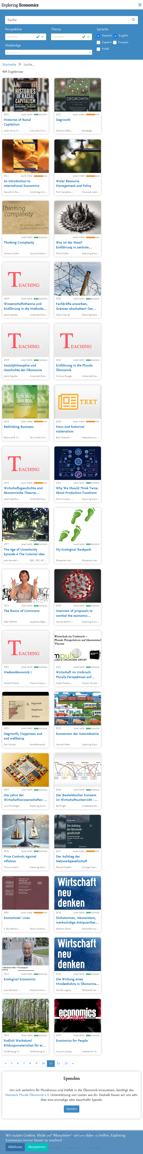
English (123, 35)
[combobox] (48, 52)
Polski (105, 48)
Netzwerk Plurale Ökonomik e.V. (27, 1095)
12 (58, 1063)
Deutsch (107, 35)
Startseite (9, 65)
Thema (56, 29)
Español (107, 42)
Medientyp (13, 45)
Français (123, 42)
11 (50, 1063)
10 (43, 1063)
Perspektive (13, 29)
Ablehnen (15, 1147)
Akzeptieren (37, 1147)
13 (66, 1063)
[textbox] (48, 52)
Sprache (102, 29)
